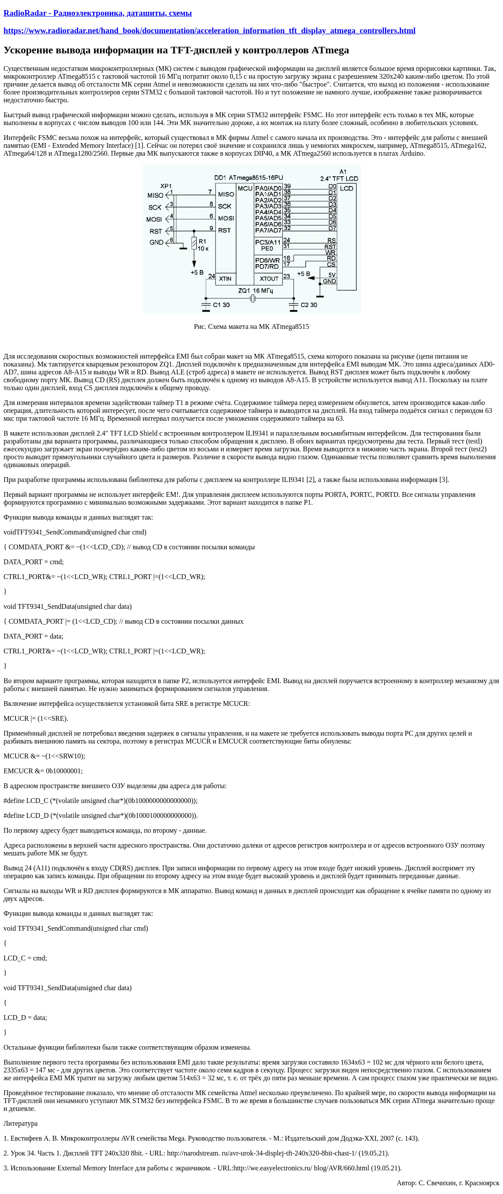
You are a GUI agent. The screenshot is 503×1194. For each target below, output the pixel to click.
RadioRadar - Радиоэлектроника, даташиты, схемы (97, 12)
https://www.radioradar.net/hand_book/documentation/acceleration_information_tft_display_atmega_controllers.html (209, 30)
